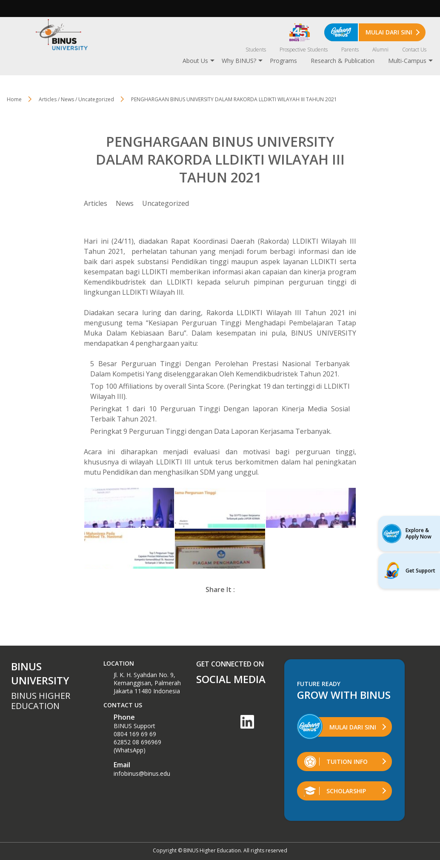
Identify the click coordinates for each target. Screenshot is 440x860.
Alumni (380, 49)
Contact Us (414, 49)
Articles (95, 203)
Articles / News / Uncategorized (76, 99)
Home (14, 99)
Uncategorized (165, 203)
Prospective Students (304, 49)
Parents (350, 49)
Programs (283, 61)
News (125, 203)
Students (256, 49)
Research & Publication (342, 61)
